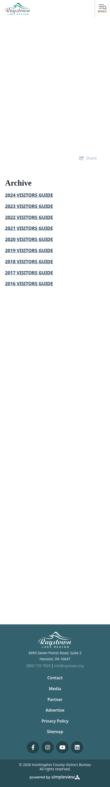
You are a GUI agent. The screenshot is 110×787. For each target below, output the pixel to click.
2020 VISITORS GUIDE (29, 239)
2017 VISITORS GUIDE (29, 273)
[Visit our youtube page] (62, 747)
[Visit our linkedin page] (77, 747)
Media (55, 688)
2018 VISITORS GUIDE (29, 261)
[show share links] (88, 158)
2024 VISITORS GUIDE (29, 195)
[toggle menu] (102, 9)
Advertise (55, 710)
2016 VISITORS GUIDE (29, 283)
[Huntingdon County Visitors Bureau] (17, 8)
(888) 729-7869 (38, 665)
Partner (54, 699)
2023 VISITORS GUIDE (29, 206)
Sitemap (55, 731)
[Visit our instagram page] (48, 747)
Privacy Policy (55, 721)
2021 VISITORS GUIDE (29, 228)
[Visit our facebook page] (33, 747)
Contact (55, 678)
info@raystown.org (69, 665)
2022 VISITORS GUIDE (29, 217)
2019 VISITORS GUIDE (29, 250)
